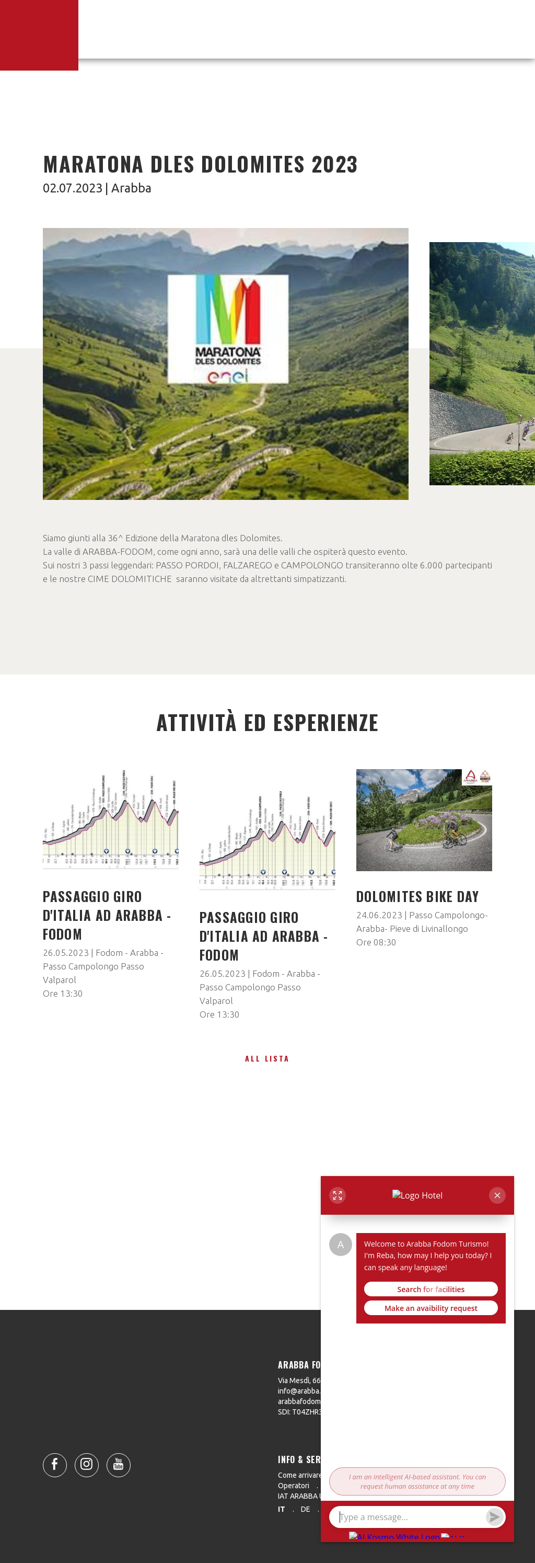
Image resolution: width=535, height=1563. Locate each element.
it (281, 1509)
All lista (267, 1058)
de (305, 1509)
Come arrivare (300, 1475)
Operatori (293, 1485)
